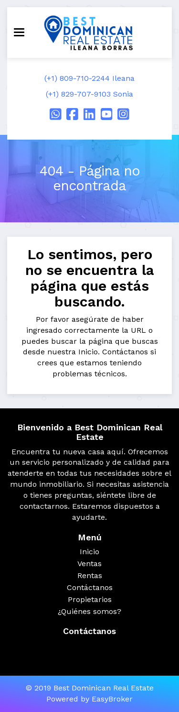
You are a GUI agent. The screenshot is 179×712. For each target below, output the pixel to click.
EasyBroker (112, 698)
